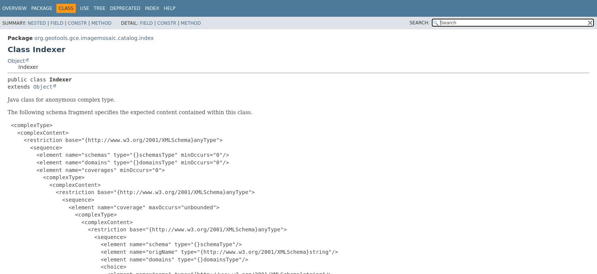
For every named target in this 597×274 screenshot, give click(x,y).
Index (152, 8)
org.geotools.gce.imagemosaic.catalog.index (94, 38)
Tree (99, 8)
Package (41, 8)
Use (84, 8)
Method (101, 23)
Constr (77, 23)
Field (56, 23)
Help (170, 8)
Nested (36, 23)
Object (16, 61)
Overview (14, 8)
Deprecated (125, 8)
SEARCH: (420, 22)
